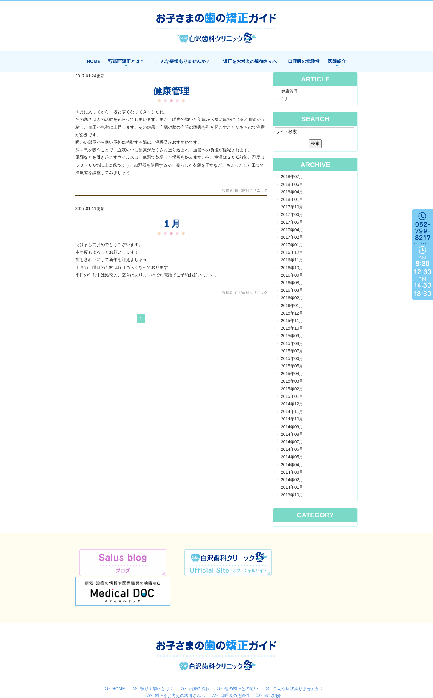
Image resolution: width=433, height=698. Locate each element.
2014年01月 (292, 487)
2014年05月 (292, 456)
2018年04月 (292, 191)
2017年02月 (292, 237)
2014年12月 (292, 403)
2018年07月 (292, 176)
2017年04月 (292, 229)
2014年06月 (292, 449)
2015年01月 (292, 396)
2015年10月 (292, 328)
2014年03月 (292, 472)
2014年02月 (292, 479)
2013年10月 (292, 494)
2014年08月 (292, 434)
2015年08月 (292, 343)
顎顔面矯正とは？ (126, 61)
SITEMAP (218, 673)
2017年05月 (292, 222)
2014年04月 (292, 464)
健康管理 (171, 91)
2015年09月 (292, 335)
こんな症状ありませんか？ (183, 61)
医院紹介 (337, 61)
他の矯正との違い (241, 658)
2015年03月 (292, 381)
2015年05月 (292, 366)
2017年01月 (292, 244)
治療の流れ (199, 658)
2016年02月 (292, 297)
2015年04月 (292, 373)
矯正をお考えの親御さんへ (250, 61)
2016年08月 (292, 282)
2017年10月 (292, 206)
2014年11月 (292, 411)
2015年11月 (292, 320)
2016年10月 (292, 267)
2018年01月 (292, 199)
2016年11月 (292, 259)
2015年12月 (292, 313)
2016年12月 (292, 252)
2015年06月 (292, 358)
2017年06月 (292, 214)
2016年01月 (292, 305)
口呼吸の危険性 (304, 61)
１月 (171, 224)
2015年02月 (292, 388)
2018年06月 (292, 184)
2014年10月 (292, 419)
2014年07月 (292, 441)
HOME (93, 61)
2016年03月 (292, 290)
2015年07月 (292, 351)
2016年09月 (292, 275)
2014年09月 (292, 426)
